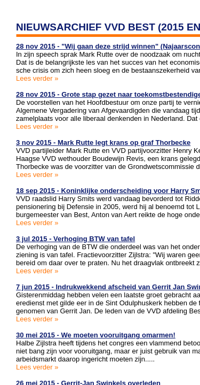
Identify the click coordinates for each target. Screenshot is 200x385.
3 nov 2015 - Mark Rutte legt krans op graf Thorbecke (103, 142)
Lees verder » (37, 78)
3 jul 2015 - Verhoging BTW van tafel (75, 239)
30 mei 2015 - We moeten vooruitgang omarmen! (95, 335)
